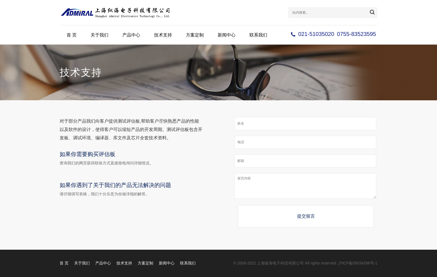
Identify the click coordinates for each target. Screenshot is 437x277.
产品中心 (131, 35)
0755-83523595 (356, 34)
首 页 (72, 35)
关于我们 (99, 35)
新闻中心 (227, 35)
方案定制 (195, 35)
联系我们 (258, 35)
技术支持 (163, 35)
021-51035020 (316, 34)
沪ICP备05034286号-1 (357, 263)
